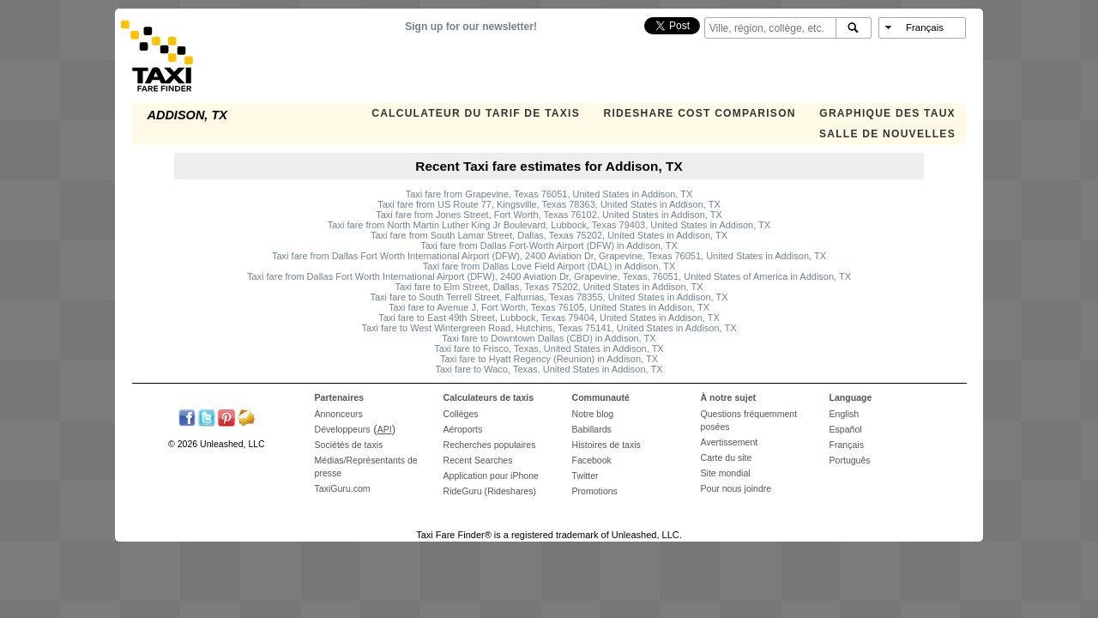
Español (846, 429)
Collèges (461, 414)
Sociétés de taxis (349, 444)
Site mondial (726, 473)
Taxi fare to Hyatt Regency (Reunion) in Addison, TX (549, 359)
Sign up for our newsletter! (471, 27)
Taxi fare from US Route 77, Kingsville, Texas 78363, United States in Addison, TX (548, 204)
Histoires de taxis (606, 444)
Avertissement (729, 442)
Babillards (592, 429)
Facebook (592, 460)
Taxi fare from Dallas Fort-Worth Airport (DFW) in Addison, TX (549, 245)
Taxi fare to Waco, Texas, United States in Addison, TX (548, 369)
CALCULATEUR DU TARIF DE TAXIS (475, 113)
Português (850, 460)
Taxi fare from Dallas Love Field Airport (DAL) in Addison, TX (549, 266)
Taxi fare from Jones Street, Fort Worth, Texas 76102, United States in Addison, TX (549, 214)
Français (847, 444)
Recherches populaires (489, 444)
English (845, 414)
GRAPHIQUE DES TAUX (887, 113)
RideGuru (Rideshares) (489, 491)
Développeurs (343, 429)
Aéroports (463, 429)
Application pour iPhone (491, 475)
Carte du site (726, 457)
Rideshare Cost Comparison (699, 113)
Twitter (585, 475)
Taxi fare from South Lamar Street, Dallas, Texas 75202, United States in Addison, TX (549, 235)
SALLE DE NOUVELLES (887, 134)
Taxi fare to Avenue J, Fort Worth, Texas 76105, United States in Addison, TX (549, 307)
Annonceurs (339, 414)
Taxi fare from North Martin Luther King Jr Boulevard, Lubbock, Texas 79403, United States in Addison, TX (549, 225)
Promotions (595, 491)
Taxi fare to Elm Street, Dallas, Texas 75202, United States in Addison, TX (549, 287)
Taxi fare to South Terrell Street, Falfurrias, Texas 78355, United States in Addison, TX (548, 297)
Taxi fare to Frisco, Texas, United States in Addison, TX (548, 348)
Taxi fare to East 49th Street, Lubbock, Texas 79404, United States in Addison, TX (549, 317)
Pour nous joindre (736, 488)
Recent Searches (478, 460)
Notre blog (593, 414)
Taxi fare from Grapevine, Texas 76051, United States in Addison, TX (549, 194)
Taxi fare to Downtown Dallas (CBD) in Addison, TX (548, 338)
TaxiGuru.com (343, 488)
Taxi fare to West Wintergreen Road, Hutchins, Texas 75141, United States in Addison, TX (548, 328)
